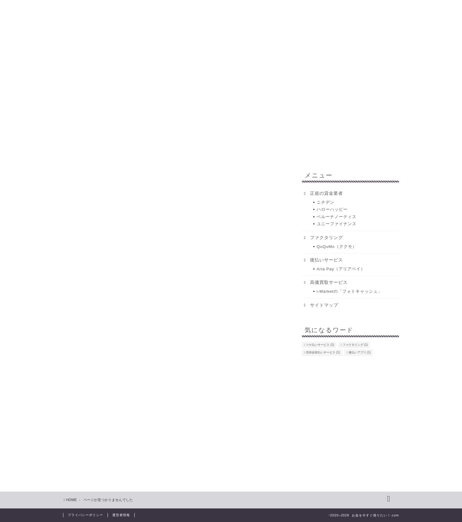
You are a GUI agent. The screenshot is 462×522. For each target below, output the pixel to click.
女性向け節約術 (96, 449)
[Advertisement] (231, 87)
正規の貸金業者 (96, 466)
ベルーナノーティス (337, 217)
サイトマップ (324, 304)
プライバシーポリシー (85, 515)
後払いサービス (96, 458)
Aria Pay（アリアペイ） (341, 269)
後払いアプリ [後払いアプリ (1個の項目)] (360, 352)
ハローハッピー (332, 209)
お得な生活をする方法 (104, 415)
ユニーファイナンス (337, 224)
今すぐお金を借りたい (138, 138)
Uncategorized (95, 407)
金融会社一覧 (262, 138)
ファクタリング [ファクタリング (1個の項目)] (355, 344)
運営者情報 (121, 515)
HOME (93, 138)
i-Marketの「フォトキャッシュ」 (349, 291)
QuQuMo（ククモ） (337, 246)
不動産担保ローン (310, 138)
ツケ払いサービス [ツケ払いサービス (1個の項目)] (320, 344)
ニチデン (325, 202)
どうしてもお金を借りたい (205, 138)
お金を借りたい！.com (231, 21)
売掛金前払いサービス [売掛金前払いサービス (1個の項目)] (323, 352)
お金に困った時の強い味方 (109, 424)
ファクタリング (360, 138)
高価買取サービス (99, 475)
